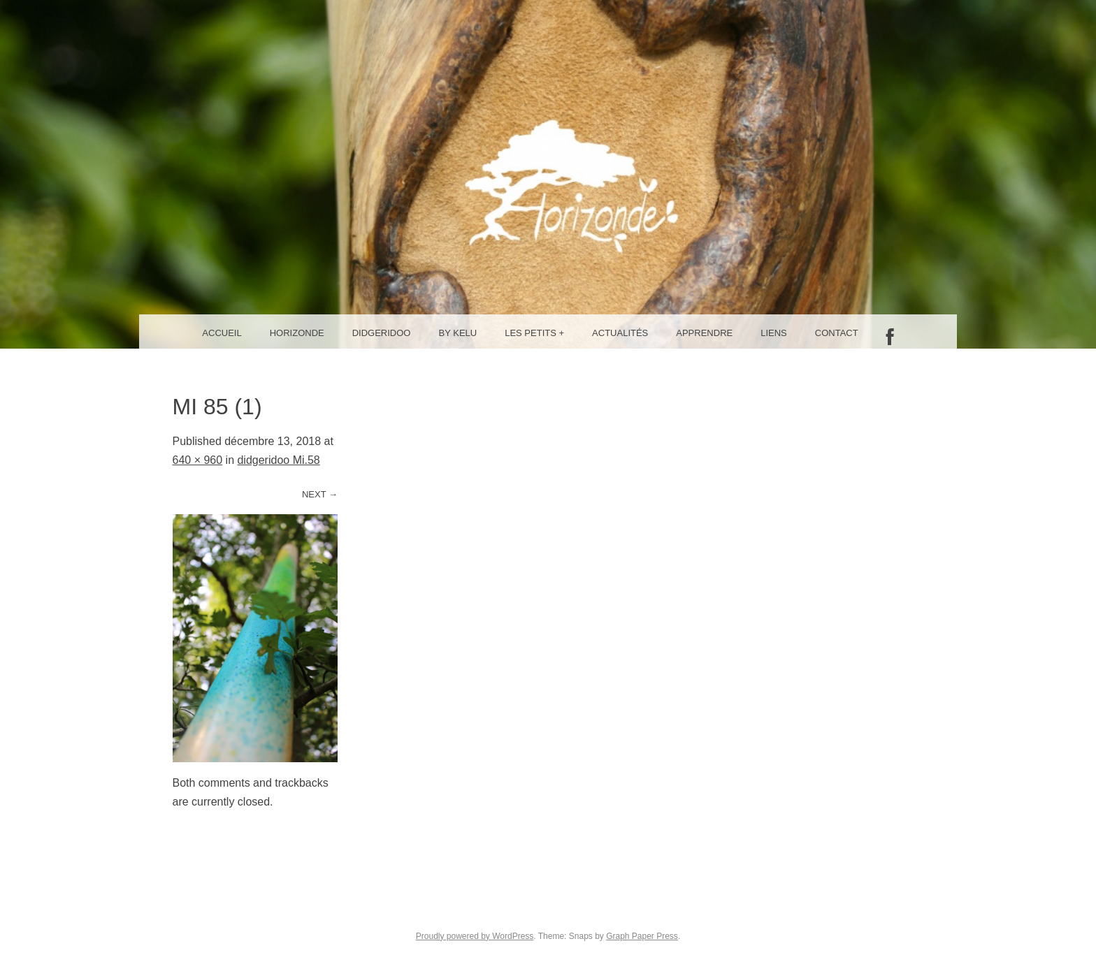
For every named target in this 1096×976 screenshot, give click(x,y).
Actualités (620, 333)
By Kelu (458, 333)
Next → (320, 494)
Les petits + (534, 333)
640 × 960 (198, 460)
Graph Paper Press (642, 936)
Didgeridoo (381, 333)
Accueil (221, 333)
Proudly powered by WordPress (475, 936)
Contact (836, 333)
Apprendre (704, 333)
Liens (773, 333)
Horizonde (297, 333)
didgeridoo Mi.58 (278, 460)
